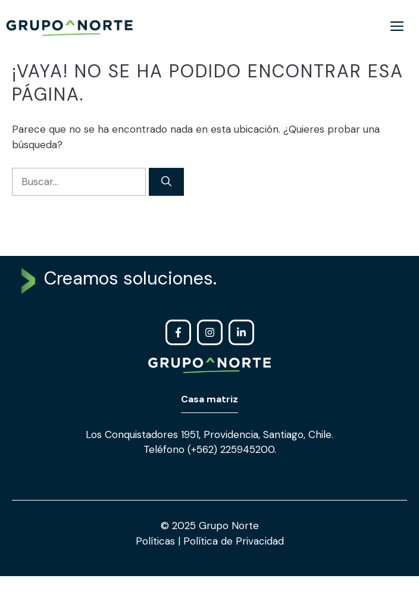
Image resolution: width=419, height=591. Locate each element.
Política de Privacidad (232, 541)
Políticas (157, 541)
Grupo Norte (229, 525)
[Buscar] (166, 182)
